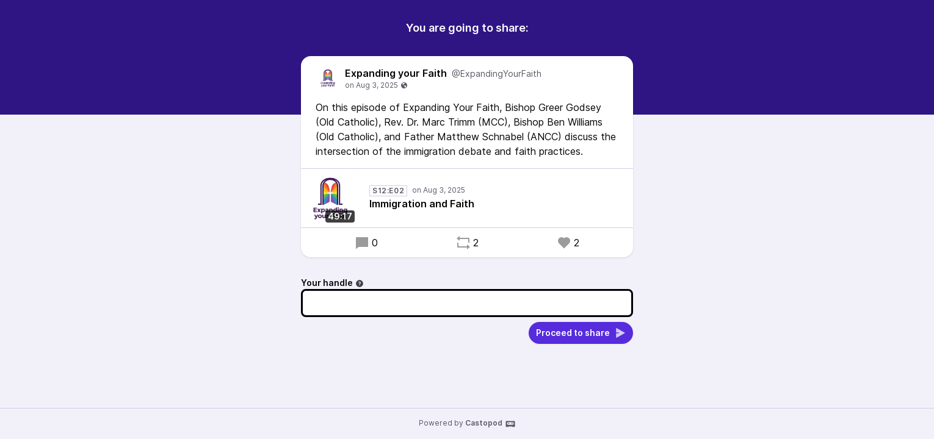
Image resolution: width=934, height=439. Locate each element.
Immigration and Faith (421, 204)
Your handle (332, 282)
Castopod (490, 423)
